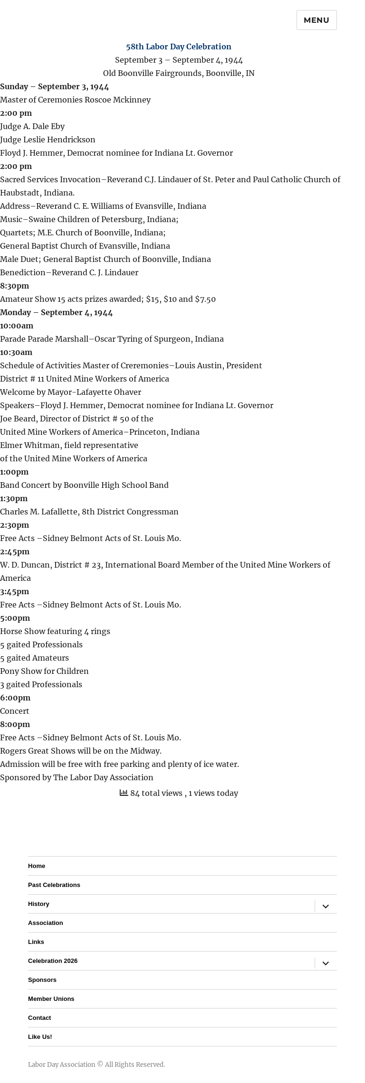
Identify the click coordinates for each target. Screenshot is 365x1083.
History (38, 903)
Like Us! (40, 1036)
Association (45, 922)
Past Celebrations (54, 884)
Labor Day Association (62, 1065)
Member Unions (51, 998)
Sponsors (42, 979)
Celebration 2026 (52, 960)
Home (36, 865)
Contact (39, 1017)
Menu (317, 20)
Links (36, 941)
